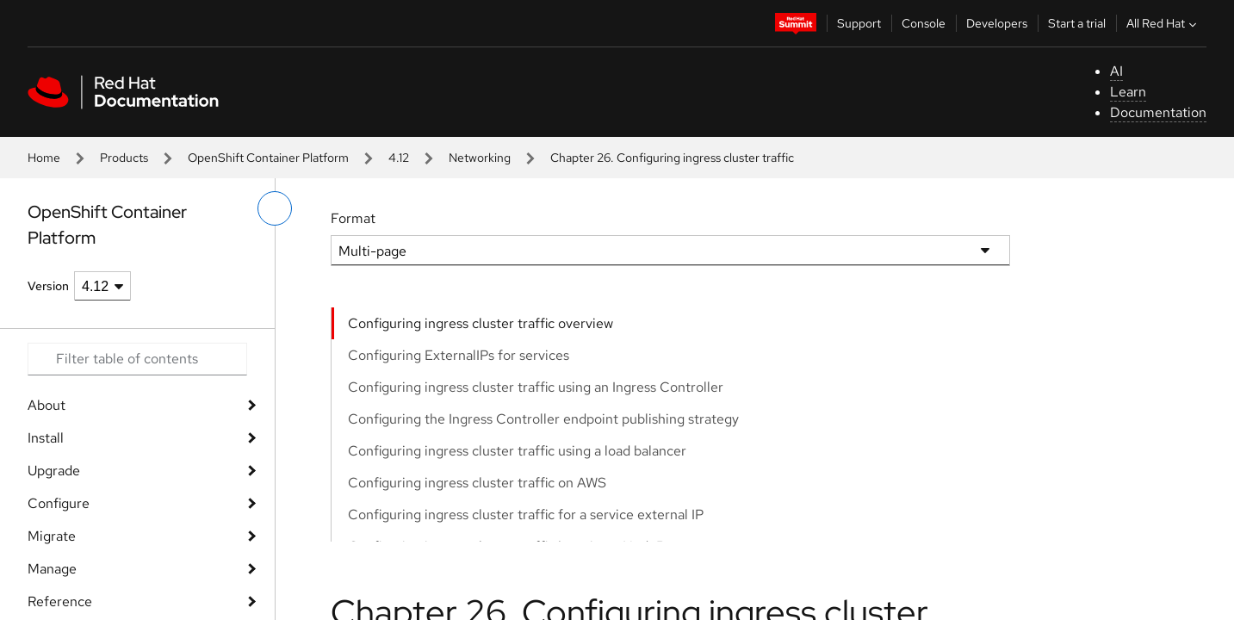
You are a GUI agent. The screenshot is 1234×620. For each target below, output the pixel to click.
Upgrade (54, 471)
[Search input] (137, 359)
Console (924, 23)
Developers (996, 23)
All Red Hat (1163, 23)
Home (44, 157)
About (46, 405)
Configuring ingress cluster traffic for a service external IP (526, 514)
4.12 (398, 157)
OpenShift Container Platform (268, 157)
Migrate (52, 536)
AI (1116, 71)
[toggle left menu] (274, 208)
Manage (52, 569)
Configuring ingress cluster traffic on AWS (477, 483)
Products (124, 157)
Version (48, 286)
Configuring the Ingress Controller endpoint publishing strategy (543, 419)
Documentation (1158, 112)
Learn (1128, 92)
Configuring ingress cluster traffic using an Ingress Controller (535, 387)
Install (46, 438)
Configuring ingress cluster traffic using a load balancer (517, 451)
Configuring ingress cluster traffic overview (480, 323)
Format (353, 218)
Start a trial (1077, 23)
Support (859, 23)
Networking (480, 157)
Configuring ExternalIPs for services (458, 355)
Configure (59, 503)
